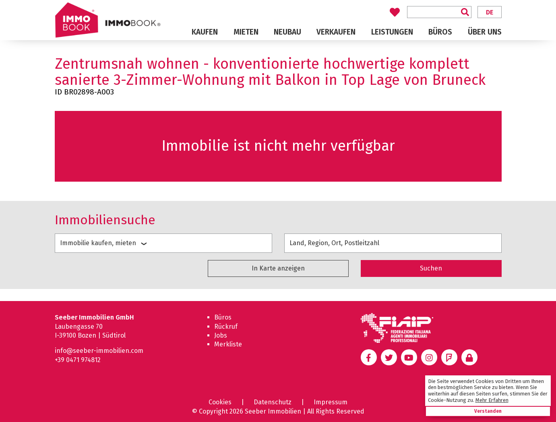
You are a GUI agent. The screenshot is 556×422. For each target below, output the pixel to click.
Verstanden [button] (488, 411)
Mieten (246, 32)
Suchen (431, 268)
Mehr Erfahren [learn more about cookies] (491, 400)
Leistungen (392, 32)
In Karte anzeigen (278, 268)
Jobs (220, 335)
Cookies (220, 402)
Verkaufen (336, 32)
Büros (440, 32)
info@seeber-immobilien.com (99, 350)
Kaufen (205, 32)
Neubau (287, 32)
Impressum (330, 402)
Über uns (485, 32)
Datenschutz (272, 402)
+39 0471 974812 (78, 360)
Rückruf (226, 326)
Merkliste (228, 344)
